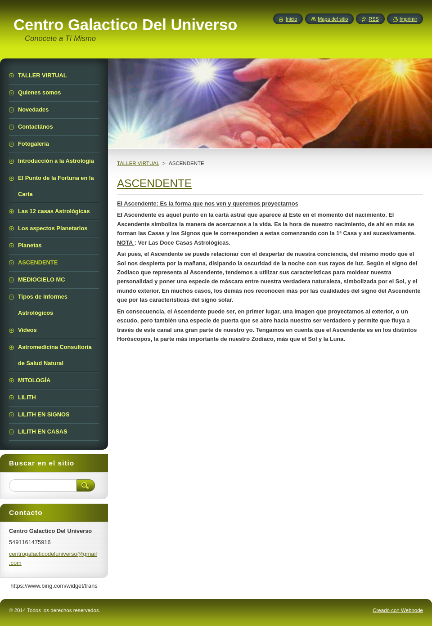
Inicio (291, 19)
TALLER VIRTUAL (138, 163)
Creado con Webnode (398, 610)
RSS (373, 19)
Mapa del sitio (333, 19)
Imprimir (408, 19)
